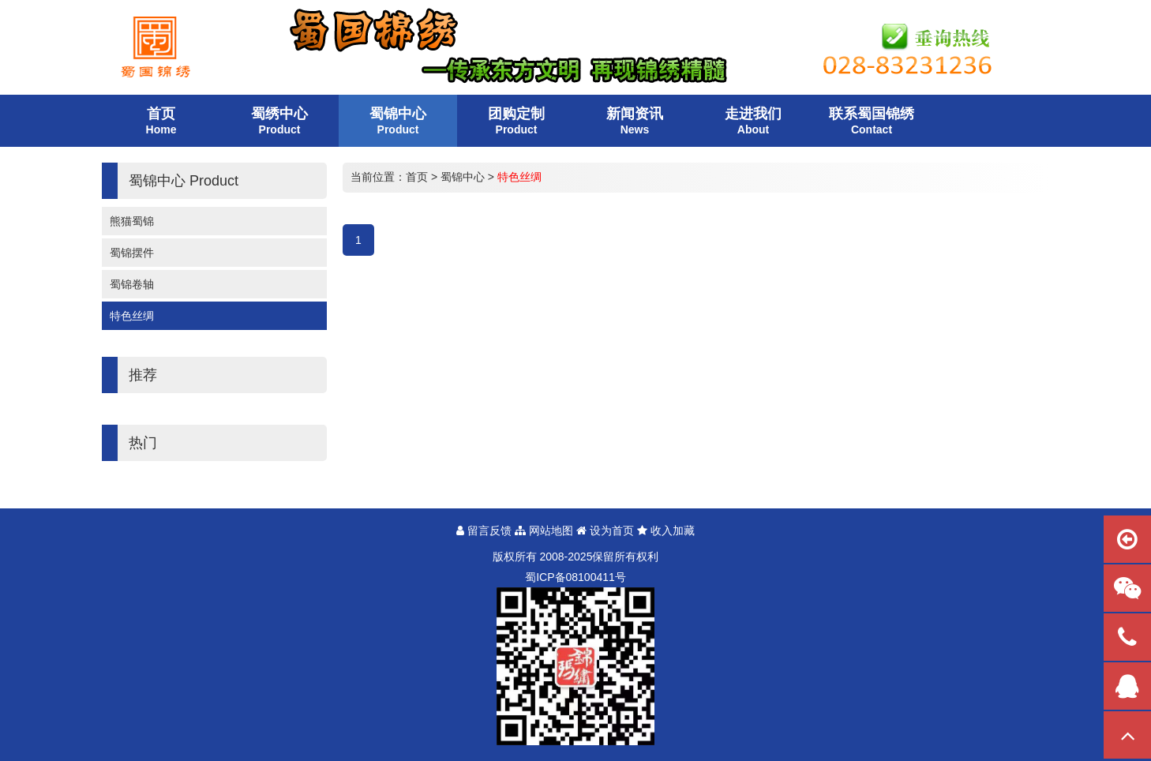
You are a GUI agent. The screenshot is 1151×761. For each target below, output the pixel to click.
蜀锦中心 (463, 177)
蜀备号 (575, 577)
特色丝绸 (132, 315)
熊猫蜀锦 (132, 221)
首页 (417, 177)
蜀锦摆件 (132, 252)
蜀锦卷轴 (132, 284)
